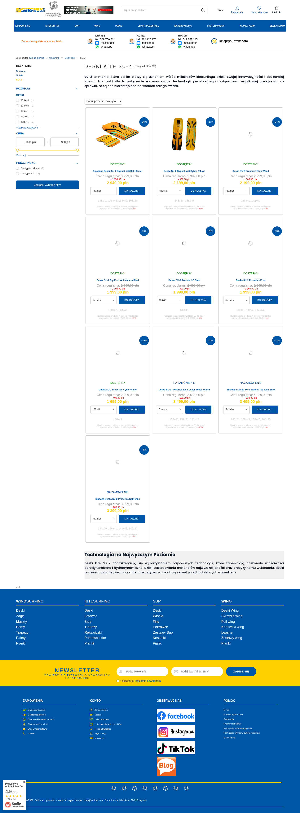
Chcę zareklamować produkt (41, 719)
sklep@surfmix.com (233, 41)
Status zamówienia (36, 710)
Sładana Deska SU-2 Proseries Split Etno (117, 499)
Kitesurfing (52, 26)
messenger (107, 42)
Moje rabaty (100, 733)
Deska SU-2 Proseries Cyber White (118, 389)
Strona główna (36, 58)
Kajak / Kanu (247, 26)
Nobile (19, 75)
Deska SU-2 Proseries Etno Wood (250, 171)
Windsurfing (22, 26)
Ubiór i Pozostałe (148, 26)
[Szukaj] (203, 10)
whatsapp (106, 46)
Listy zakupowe (259, 12)
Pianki (118, 26)
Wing (97, 26)
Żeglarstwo (277, 26)
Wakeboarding (183, 26)
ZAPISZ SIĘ (241, 671)
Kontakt (31, 733)
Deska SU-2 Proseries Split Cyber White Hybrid (184, 389)
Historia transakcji (103, 729)
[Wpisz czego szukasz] (164, 10)
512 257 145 (190, 39)
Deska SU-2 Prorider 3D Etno (184, 280)
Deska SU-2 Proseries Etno (250, 280)
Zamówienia (33, 700)
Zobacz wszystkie (41, 41)
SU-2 (19, 79)
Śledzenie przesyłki (37, 715)
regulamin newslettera (148, 680)
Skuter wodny (215, 26)
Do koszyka (131, 190)
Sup (77, 26)
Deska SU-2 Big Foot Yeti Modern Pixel (118, 280)
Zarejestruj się (101, 710)
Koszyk (98, 715)
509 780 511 (107, 39)
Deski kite (70, 58)
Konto (95, 700)
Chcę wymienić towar (37, 729)
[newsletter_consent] (118, 681)
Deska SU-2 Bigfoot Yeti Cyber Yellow (184, 171)
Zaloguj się (237, 12)
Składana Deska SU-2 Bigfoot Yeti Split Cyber (118, 171)
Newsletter (99, 738)
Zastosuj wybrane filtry (47, 184)
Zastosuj (21, 155)
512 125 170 (148, 39)
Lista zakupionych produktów (108, 724)
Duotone (20, 71)
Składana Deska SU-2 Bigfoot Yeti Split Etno (251, 389)
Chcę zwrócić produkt (38, 724)
